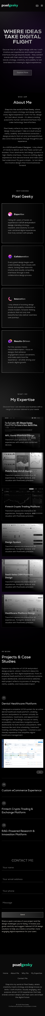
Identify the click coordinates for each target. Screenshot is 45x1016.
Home (5, 973)
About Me (15, 973)
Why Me (25, 973)
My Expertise (36, 973)
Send (22, 915)
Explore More (22, 73)
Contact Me (22, 978)
